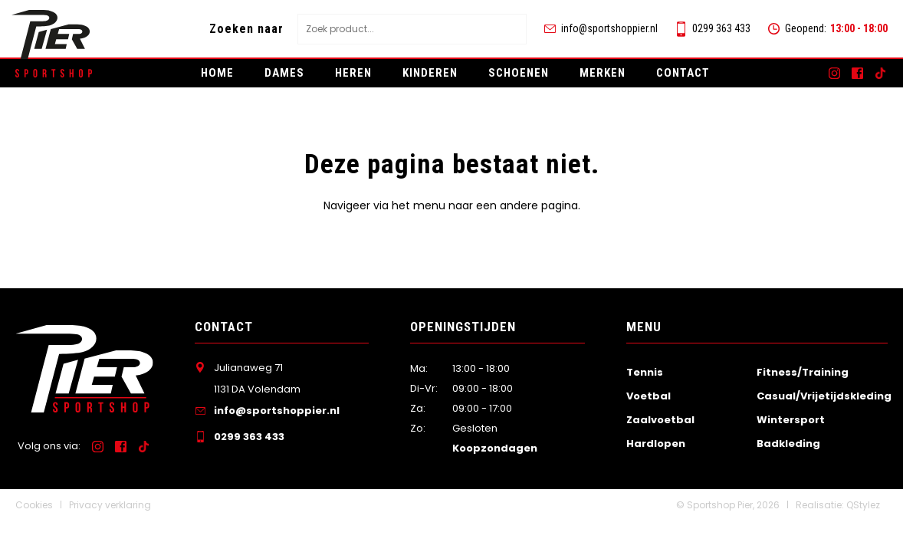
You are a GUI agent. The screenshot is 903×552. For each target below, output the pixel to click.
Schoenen (518, 73)
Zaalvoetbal (660, 419)
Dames (284, 73)
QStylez (863, 504)
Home (217, 73)
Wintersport (791, 419)
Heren (353, 73)
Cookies (34, 504)
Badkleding (788, 443)
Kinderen (430, 73)
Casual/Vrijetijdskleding (824, 396)
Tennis (644, 372)
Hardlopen (655, 443)
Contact (683, 73)
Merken (603, 73)
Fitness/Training (803, 372)
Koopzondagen (494, 448)
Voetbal (648, 396)
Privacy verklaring (110, 504)
